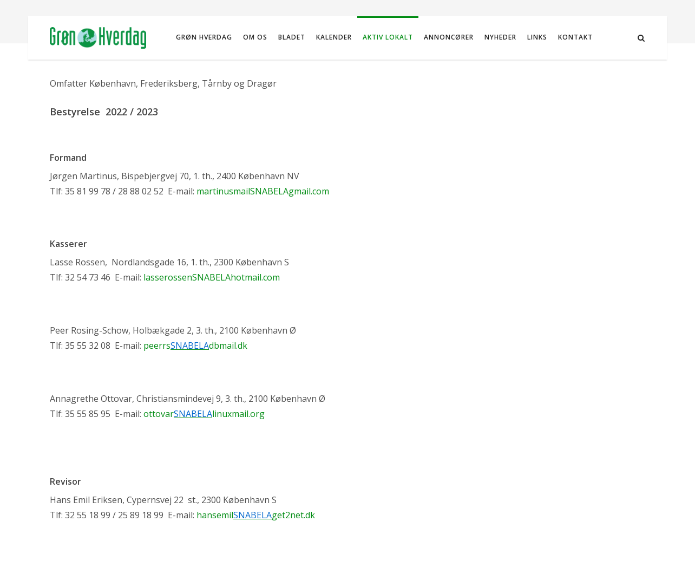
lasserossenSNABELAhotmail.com (211, 277)
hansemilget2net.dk (255, 515)
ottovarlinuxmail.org (204, 414)
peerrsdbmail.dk (195, 345)
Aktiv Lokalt (388, 37)
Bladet (291, 37)
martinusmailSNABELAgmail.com (262, 191)
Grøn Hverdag (204, 37)
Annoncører (449, 37)
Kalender (334, 37)
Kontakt (575, 37)
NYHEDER (500, 37)
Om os (255, 37)
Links (537, 37)
